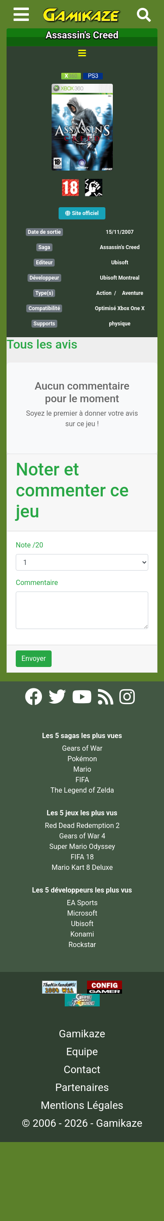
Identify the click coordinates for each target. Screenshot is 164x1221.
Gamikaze (82, 1034)
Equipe (82, 1052)
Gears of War (82, 748)
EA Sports (82, 903)
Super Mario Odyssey (82, 846)
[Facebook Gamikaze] (34, 700)
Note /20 (29, 545)
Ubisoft (119, 263)
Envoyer (33, 658)
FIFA (82, 780)
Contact (82, 1070)
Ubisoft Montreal (120, 278)
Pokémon (82, 759)
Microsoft (82, 913)
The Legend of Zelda (82, 790)
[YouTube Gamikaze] (83, 700)
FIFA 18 (82, 857)
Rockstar (82, 945)
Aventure (132, 293)
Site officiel (81, 213)
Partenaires (82, 1087)
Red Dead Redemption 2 (82, 825)
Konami (82, 934)
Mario (82, 769)
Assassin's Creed (120, 247)
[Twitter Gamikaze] (58, 700)
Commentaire (37, 582)
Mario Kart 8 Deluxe (82, 867)
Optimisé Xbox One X (120, 308)
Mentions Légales (82, 1105)
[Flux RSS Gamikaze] (106, 700)
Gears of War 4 (82, 836)
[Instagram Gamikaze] (127, 700)
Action (104, 293)
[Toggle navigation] (21, 14)
